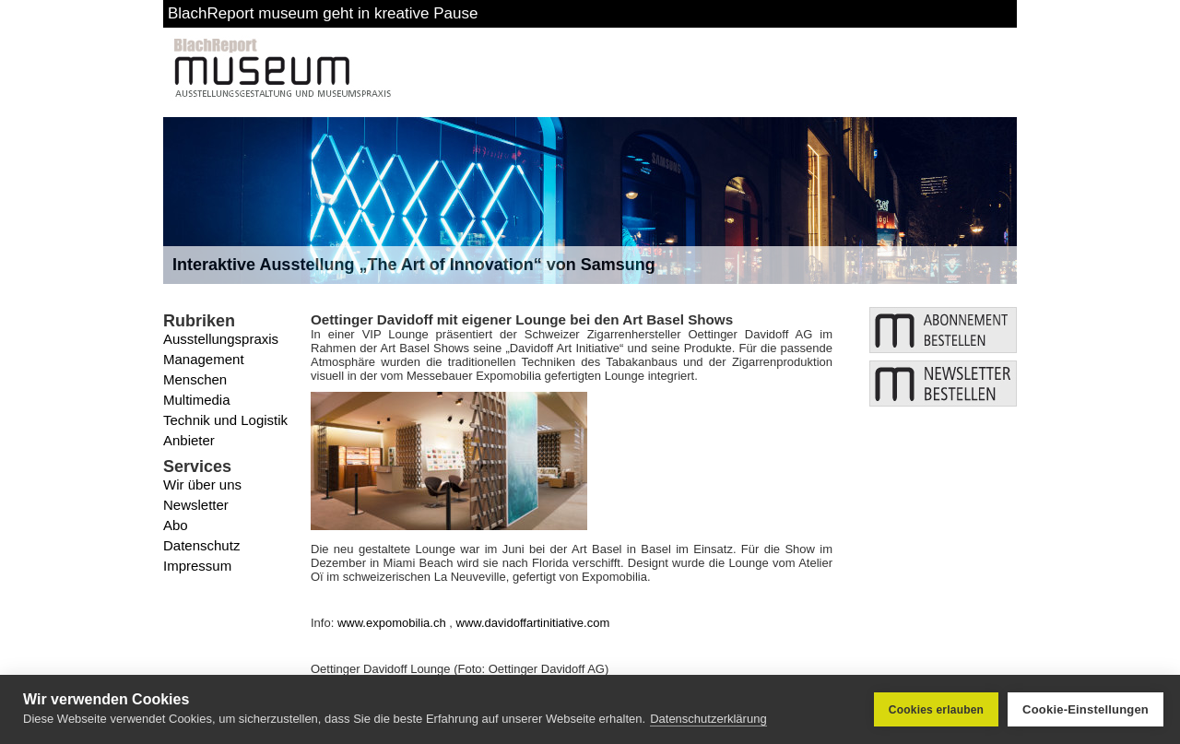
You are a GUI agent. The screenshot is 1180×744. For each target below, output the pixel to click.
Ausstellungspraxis (220, 339)
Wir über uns (202, 484)
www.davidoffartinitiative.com (533, 623)
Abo (175, 525)
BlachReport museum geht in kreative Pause (323, 13)
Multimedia (196, 399)
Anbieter (189, 440)
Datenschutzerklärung (708, 719)
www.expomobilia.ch (391, 623)
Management (203, 359)
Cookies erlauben (936, 709)
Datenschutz (201, 545)
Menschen (195, 379)
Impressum (197, 565)
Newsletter (196, 505)
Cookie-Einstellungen (1085, 709)
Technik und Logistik (225, 420)
